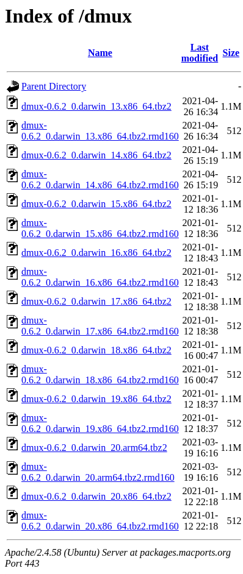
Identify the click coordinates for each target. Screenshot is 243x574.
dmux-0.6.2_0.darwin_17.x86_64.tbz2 (96, 301)
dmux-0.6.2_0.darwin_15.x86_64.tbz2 (96, 204)
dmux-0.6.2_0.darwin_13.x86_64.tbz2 (96, 106)
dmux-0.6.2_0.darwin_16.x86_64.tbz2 (96, 252)
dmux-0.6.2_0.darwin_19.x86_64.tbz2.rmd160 (100, 423)
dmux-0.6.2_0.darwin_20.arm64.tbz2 (94, 447)
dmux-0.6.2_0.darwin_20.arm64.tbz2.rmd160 (98, 472)
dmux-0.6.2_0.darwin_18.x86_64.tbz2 (96, 350)
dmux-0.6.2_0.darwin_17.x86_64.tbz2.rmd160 (100, 325)
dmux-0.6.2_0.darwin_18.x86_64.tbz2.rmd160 (100, 374)
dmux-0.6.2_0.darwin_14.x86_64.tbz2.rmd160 (100, 179)
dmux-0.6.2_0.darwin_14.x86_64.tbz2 (96, 155)
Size (231, 53)
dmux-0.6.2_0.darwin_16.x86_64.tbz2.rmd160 (100, 277)
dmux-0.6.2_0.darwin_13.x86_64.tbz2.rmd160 (100, 130)
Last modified (199, 52)
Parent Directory (53, 86)
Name (100, 53)
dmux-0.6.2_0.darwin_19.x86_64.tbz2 (96, 399)
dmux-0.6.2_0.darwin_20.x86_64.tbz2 (96, 496)
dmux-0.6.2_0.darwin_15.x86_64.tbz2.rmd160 (100, 228)
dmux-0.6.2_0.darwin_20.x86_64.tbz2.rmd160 (100, 520)
